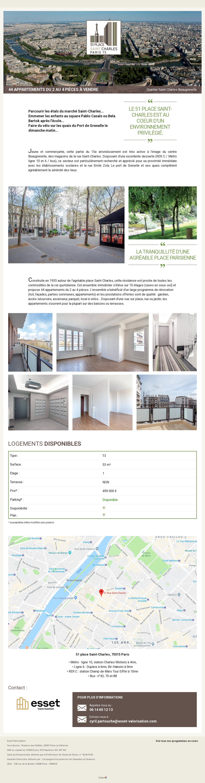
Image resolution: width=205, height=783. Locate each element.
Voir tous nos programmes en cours (177, 741)
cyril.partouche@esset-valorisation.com (123, 721)
